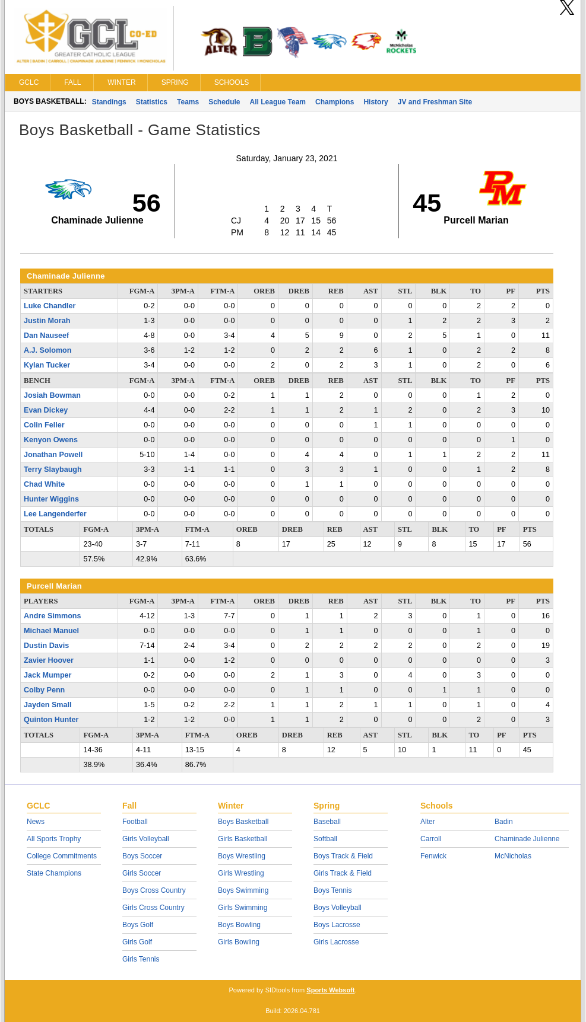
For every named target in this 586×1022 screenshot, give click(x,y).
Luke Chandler (49, 306)
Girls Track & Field (342, 873)
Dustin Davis (46, 645)
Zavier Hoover (49, 660)
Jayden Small (48, 705)
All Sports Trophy (54, 839)
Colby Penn (44, 690)
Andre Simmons (52, 616)
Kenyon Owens (51, 440)
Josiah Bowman (52, 395)
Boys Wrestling (241, 856)
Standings (109, 102)
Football (135, 821)
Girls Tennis (140, 959)
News (36, 821)
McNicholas (513, 856)
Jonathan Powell (53, 455)
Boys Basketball (243, 821)
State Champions (54, 873)
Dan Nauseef (46, 335)
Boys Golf (137, 925)
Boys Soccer (142, 856)
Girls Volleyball (145, 839)
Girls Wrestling (241, 873)
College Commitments (62, 856)
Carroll (430, 839)
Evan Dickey (46, 410)
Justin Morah (47, 321)
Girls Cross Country (153, 907)
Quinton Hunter (51, 720)
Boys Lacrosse (336, 925)
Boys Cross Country (154, 890)
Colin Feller (44, 425)
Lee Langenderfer (55, 514)
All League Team (278, 102)
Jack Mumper (48, 675)
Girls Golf (137, 942)
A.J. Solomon (47, 350)
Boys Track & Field (343, 856)
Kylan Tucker (47, 365)
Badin (504, 821)
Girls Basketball (242, 839)
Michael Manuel (51, 631)
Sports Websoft (330, 990)
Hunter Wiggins (51, 499)
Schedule (224, 102)
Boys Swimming (243, 890)
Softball (325, 839)
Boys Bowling (239, 925)
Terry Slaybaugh (53, 469)
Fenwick (433, 856)
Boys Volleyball (337, 907)
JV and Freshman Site (435, 102)
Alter (427, 821)
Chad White (44, 484)
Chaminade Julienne (527, 839)
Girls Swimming (242, 907)
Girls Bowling (238, 942)
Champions (334, 102)
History (375, 102)
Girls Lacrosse (336, 942)
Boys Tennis (332, 890)
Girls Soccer (141, 873)
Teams (188, 102)
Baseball (327, 821)
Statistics (151, 102)
